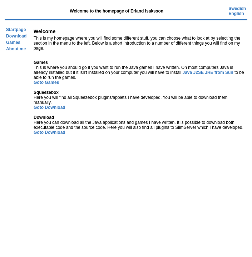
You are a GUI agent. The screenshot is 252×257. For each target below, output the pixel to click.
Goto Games (46, 82)
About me (16, 48)
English (236, 13)
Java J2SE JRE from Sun (208, 72)
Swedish (237, 8)
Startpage (16, 29)
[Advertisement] (127, 188)
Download (16, 36)
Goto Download (49, 107)
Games (13, 42)
